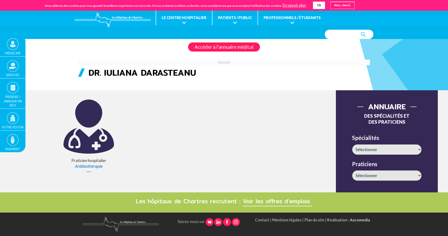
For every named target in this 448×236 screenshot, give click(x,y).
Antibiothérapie (89, 166)
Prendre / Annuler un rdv (13, 101)
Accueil (224, 62)
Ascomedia (360, 219)
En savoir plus (294, 5)
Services (12, 75)
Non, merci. (342, 4)
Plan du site (314, 219)
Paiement (12, 149)
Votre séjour (13, 127)
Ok (319, 4)
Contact (262, 219)
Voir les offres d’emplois (277, 201)
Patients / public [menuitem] (235, 17)
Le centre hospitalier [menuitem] (184, 17)
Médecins (12, 53)
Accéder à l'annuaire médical (224, 47)
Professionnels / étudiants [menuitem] (292, 17)
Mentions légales (287, 219)
